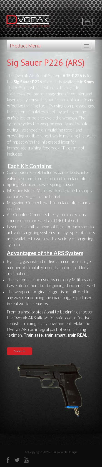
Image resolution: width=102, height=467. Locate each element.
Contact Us (19, 351)
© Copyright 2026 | (38, 452)
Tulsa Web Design (64, 452)
